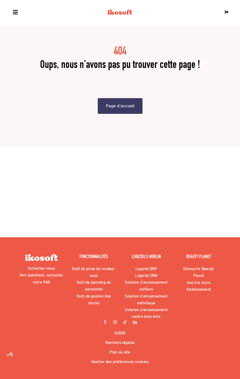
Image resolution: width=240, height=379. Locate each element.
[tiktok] (125, 322)
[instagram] (115, 322)
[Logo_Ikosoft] (120, 12)
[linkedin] (134, 322)
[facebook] (105, 322)
